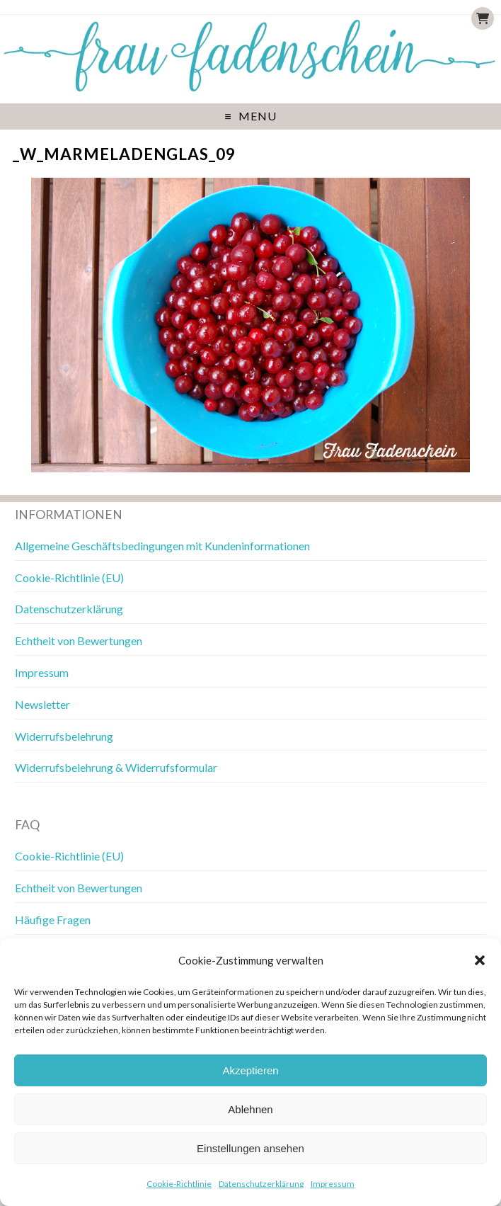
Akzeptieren (250, 1070)
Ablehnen (250, 1109)
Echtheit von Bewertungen (78, 640)
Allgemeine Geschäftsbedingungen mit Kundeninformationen (162, 545)
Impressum (333, 1183)
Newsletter (42, 704)
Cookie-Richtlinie (179, 1183)
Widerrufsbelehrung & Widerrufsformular (116, 767)
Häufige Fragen (53, 919)
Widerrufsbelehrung (64, 736)
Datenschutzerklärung (261, 1183)
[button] (480, 960)
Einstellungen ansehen (250, 1148)
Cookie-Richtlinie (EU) (69, 577)
